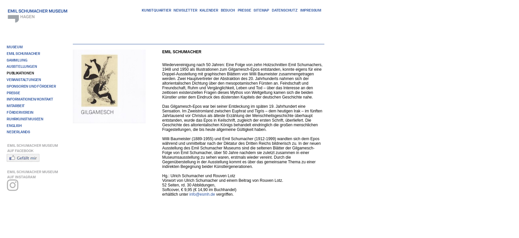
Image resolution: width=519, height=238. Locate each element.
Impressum (310, 10)
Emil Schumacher (23, 53)
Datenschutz (285, 10)
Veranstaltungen (24, 79)
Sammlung (17, 60)
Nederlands (18, 132)
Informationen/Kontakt (30, 99)
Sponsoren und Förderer (31, 86)
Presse (244, 10)
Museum (15, 47)
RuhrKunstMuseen (25, 119)
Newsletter (185, 10)
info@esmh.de (202, 194)
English (14, 125)
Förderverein (20, 112)
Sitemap (261, 10)
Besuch (228, 10)
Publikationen (20, 73)
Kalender (209, 10)
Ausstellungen (22, 66)
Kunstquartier (156, 10)
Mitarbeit (16, 105)
